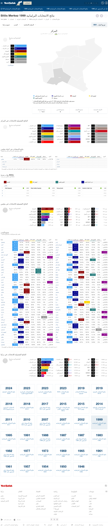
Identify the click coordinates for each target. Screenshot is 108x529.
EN (88, 3)
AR (91, 3)
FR (93, 3)
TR (86, 3)
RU (96, 3)
